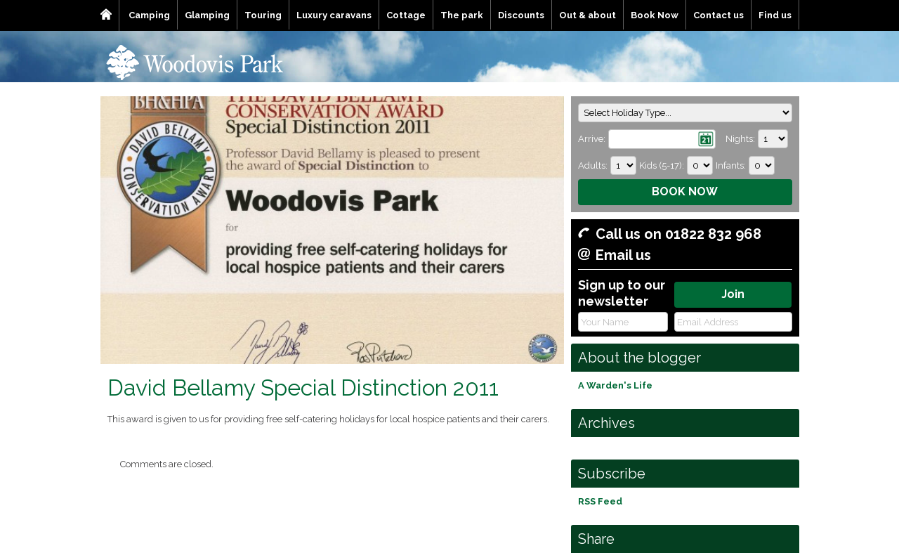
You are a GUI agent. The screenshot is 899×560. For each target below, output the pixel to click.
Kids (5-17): (661, 165)
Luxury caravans (334, 15)
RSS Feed (600, 501)
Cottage (406, 15)
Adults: (593, 165)
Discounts (521, 15)
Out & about (587, 15)
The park (461, 15)
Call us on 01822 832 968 (678, 234)
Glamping (207, 15)
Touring (263, 15)
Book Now (654, 15)
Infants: (731, 165)
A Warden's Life (615, 385)
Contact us (718, 15)
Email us (623, 255)
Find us (775, 15)
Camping (149, 15)
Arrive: (591, 138)
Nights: (740, 138)
